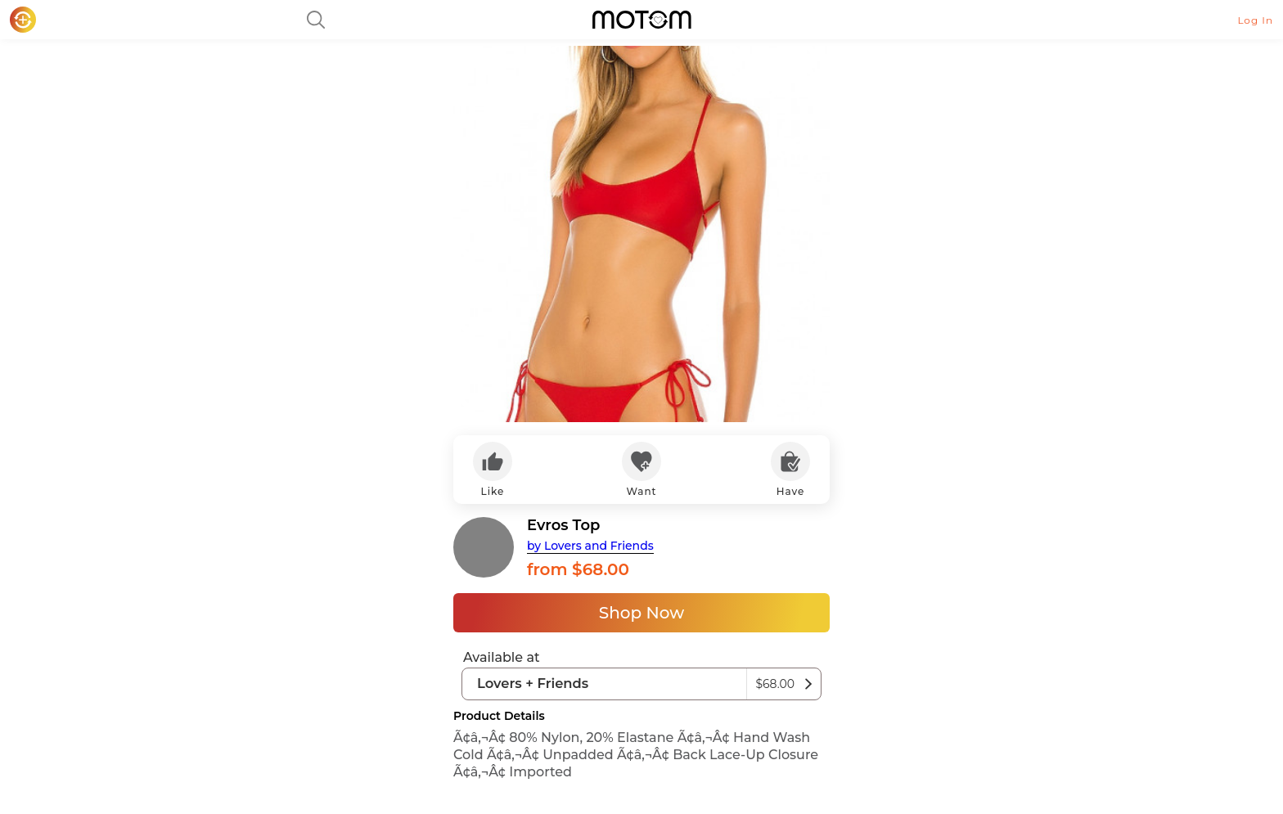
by (590, 545)
